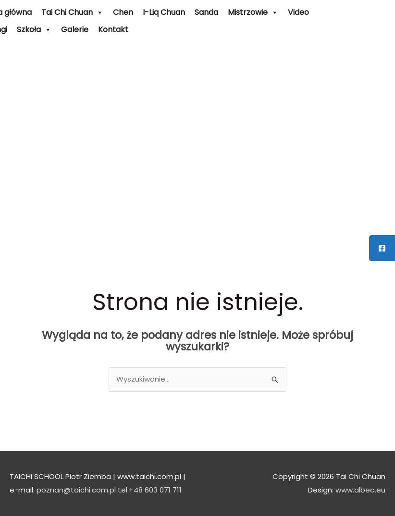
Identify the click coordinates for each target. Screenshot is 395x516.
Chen (123, 12)
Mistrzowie (253, 12)
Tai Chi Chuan (72, 12)
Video (298, 12)
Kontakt (113, 29)
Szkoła (34, 29)
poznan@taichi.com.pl (76, 490)
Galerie (74, 29)
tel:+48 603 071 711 (150, 490)
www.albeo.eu (360, 490)
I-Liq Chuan (164, 12)
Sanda (206, 12)
